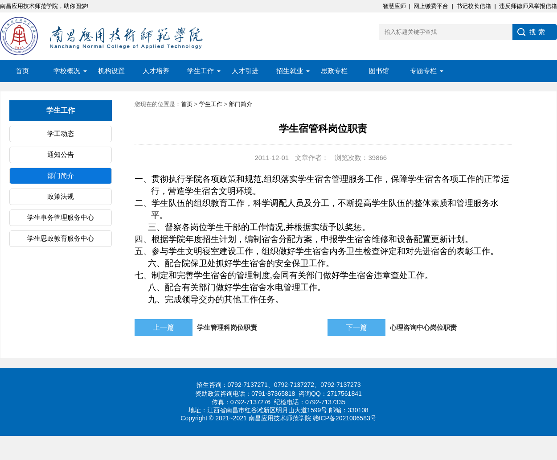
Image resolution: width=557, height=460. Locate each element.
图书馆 (379, 70)
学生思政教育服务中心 (60, 238)
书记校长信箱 (473, 6)
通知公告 (60, 154)
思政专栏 (334, 70)
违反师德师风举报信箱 (528, 6)
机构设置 (111, 70)
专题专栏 (423, 70)
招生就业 (289, 70)
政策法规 (60, 196)
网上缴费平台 (431, 6)
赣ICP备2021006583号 (345, 418)
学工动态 (60, 133)
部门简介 (60, 175)
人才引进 (245, 70)
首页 (22, 70)
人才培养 (156, 70)
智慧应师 (394, 6)
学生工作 (200, 70)
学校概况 (66, 70)
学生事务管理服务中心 (60, 217)
